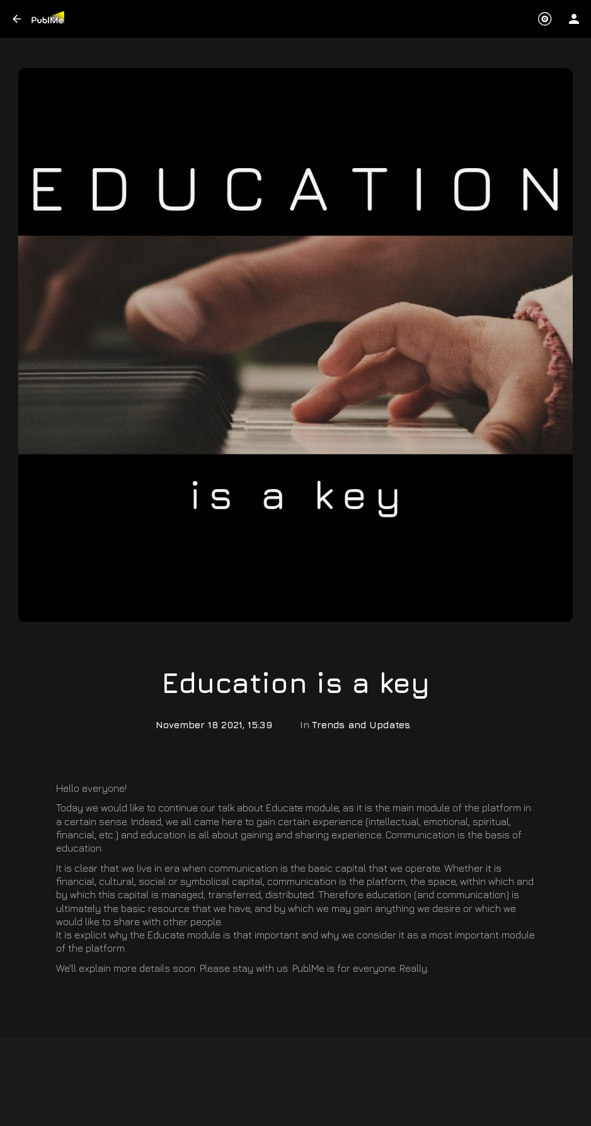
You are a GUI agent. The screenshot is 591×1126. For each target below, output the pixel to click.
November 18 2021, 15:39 (214, 724)
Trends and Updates (361, 724)
